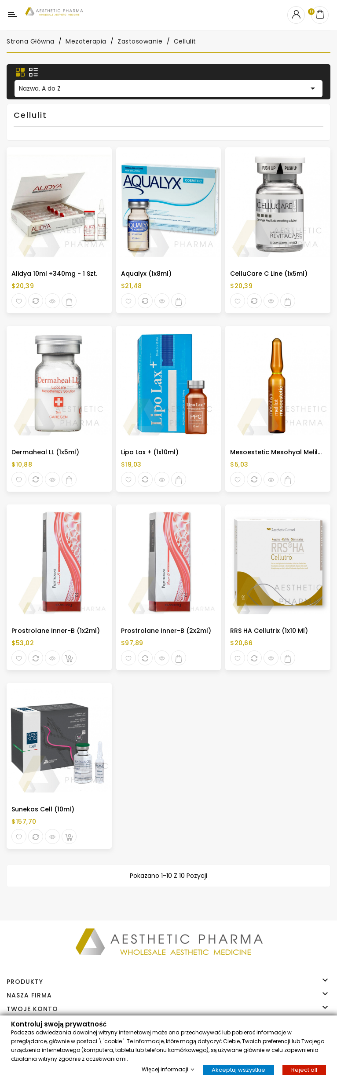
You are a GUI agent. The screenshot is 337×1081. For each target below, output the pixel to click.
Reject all (304, 1069)
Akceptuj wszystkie (238, 1069)
